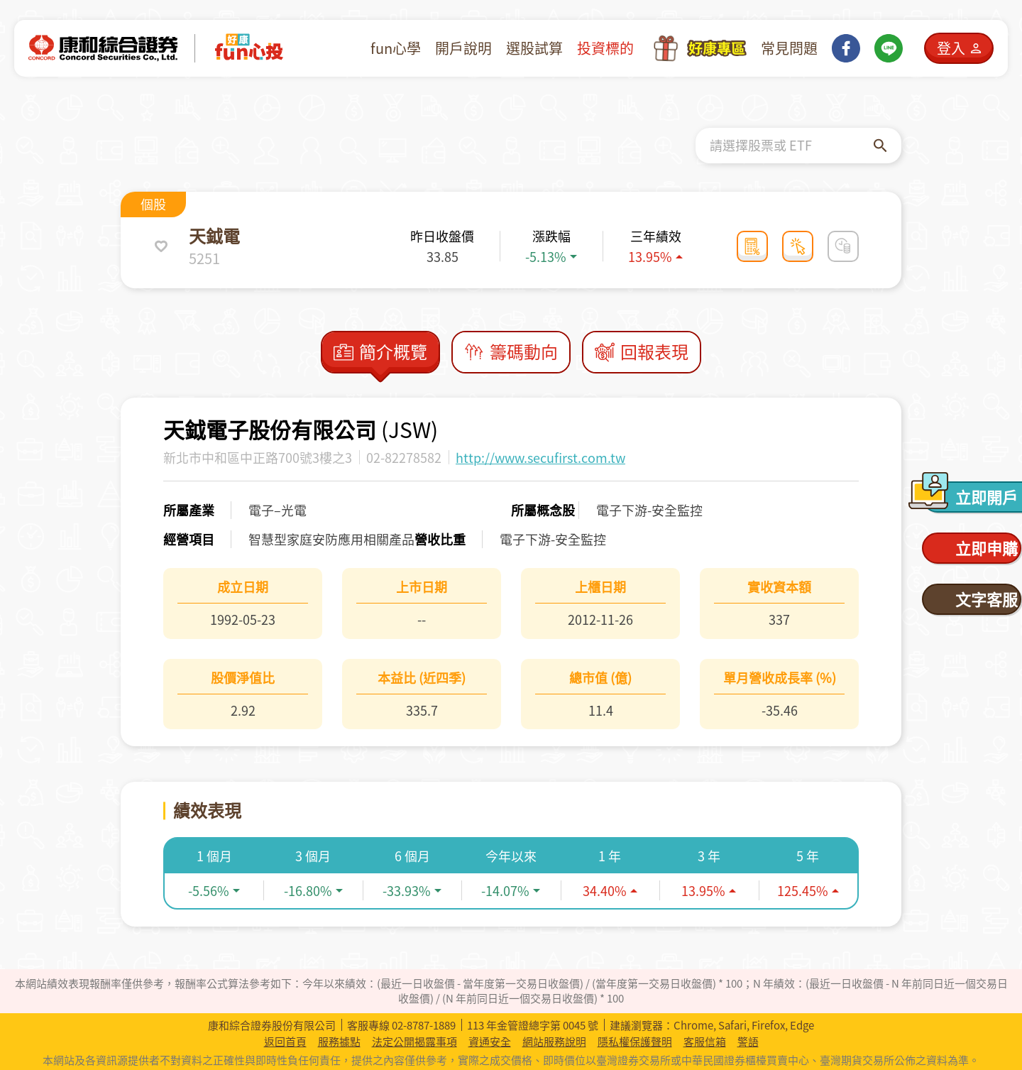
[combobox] (792, 145)
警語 (748, 1041)
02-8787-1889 (424, 1025)
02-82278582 (403, 457)
